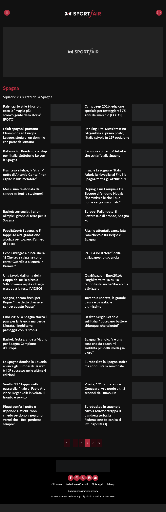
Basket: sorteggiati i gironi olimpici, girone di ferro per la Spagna (24, 219)
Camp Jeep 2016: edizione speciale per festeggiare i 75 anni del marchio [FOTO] (107, 110)
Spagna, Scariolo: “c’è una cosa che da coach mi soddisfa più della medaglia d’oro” (106, 353)
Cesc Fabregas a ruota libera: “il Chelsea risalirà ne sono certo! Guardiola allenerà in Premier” (24, 262)
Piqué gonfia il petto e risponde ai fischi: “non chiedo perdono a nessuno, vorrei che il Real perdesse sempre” (24, 423)
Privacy (110, 492)
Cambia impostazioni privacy (83, 499)
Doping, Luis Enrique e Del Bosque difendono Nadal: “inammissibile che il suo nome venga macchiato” (105, 199)
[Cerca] (159, 13)
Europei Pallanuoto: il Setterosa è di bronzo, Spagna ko (102, 219)
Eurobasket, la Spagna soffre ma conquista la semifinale (107, 371)
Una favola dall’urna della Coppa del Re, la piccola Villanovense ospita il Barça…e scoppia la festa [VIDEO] (22, 287)
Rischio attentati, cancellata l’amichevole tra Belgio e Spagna (106, 238)
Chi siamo (57, 492)
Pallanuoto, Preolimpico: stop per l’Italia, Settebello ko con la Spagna (23, 155)
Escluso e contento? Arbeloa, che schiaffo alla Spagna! (104, 155)
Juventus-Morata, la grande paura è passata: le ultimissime (106, 309)
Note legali (97, 492)
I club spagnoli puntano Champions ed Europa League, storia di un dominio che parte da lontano (25, 135)
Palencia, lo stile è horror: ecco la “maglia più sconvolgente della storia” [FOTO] (23, 112)
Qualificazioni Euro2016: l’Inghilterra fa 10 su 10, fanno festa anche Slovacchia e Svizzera (104, 285)
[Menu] (7, 13)
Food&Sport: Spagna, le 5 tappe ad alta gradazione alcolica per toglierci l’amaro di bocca (25, 240)
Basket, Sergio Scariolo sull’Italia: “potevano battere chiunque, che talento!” (107, 328)
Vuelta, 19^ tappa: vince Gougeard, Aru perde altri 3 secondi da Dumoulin (106, 396)
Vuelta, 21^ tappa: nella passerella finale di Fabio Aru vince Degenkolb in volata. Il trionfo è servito (23, 398)
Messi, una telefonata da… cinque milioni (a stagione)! (24, 194)
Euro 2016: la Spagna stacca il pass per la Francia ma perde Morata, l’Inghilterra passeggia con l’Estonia (25, 331)
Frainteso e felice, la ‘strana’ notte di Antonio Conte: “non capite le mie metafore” (25, 176)
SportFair (63, 504)
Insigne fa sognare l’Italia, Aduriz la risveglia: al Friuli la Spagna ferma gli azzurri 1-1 (107, 174)
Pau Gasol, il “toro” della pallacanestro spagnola (103, 258)
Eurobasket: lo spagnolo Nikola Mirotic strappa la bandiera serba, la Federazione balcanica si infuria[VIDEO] (104, 423)
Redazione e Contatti (77, 492)
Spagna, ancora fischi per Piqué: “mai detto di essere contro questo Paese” (24, 309)
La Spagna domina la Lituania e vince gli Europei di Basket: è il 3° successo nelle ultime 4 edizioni (24, 376)
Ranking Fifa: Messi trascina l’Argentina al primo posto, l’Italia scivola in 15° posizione (107, 135)
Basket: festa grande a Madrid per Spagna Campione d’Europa (20, 351)
